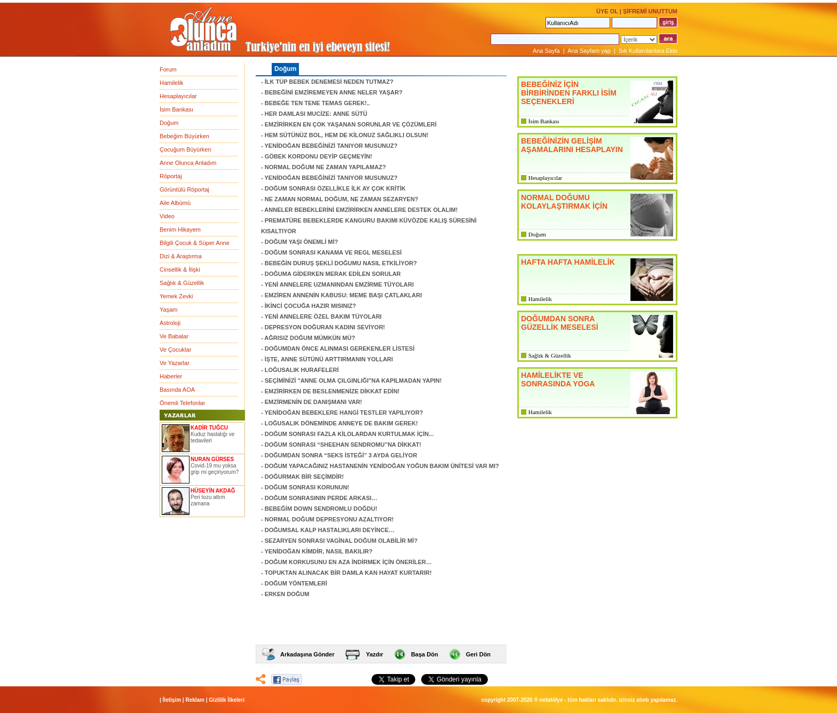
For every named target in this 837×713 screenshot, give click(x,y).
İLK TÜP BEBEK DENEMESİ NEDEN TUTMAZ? (329, 81)
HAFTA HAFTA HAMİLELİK (568, 262)
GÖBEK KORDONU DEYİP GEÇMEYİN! (319, 156)
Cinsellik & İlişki (180, 269)
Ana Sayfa (546, 50)
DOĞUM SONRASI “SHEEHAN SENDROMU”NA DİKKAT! (343, 444)
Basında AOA (177, 389)
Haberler (171, 376)
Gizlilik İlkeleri (226, 700)
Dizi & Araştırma (181, 256)
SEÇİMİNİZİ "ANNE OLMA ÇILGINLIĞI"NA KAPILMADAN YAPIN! (353, 380)
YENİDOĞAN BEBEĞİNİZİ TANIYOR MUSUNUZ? (331, 145)
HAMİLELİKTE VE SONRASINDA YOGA (558, 379)
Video (167, 216)
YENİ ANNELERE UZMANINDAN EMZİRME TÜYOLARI (339, 284)
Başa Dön (424, 654)
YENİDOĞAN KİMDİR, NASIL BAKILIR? (319, 551)
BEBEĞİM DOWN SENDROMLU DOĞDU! (321, 508)
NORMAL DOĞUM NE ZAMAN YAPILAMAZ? (325, 167)
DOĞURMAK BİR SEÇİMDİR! (304, 476)
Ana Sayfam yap (589, 50)
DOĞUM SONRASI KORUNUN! (307, 487)
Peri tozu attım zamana (208, 500)
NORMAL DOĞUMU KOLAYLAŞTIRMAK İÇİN (564, 201)
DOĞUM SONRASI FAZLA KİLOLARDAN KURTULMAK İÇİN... (349, 434)
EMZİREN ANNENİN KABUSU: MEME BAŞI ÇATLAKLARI (343, 295)
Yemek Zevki (176, 296)
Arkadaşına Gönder (307, 654)
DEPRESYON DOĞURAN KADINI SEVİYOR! (325, 327)
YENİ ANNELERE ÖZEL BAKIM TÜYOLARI (323, 316)
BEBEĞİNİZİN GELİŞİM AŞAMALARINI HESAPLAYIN (572, 145)
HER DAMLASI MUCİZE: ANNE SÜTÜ (316, 113)
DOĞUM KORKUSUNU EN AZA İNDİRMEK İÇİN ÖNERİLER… (348, 562)
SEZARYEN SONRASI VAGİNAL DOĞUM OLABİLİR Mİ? (341, 540)
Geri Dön (478, 654)
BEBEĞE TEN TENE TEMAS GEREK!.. (317, 103)
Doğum (169, 123)
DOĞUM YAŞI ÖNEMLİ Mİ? (301, 242)
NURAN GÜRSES (212, 459)
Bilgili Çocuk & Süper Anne (195, 243)
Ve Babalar (174, 336)
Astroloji (170, 323)
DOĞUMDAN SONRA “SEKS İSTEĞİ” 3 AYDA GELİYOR (341, 455)
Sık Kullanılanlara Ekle (648, 50)
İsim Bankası (176, 109)
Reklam (194, 700)
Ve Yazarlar (174, 363)
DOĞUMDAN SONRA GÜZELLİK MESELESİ (559, 322)
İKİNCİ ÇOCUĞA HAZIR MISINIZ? (310, 306)
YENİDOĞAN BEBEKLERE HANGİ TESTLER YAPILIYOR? (344, 412)
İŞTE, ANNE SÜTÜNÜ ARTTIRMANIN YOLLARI (329, 359)
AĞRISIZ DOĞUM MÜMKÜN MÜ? (309, 338)
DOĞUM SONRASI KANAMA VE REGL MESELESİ (333, 252)
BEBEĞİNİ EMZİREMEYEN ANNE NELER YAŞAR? (333, 92)
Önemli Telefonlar (182, 403)
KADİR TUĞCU (209, 428)
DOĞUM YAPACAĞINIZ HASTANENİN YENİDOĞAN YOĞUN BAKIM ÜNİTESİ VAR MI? (382, 466)
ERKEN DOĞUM (287, 594)
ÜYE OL (607, 11)
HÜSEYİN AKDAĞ (213, 491)
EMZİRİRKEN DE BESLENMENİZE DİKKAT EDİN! (332, 391)
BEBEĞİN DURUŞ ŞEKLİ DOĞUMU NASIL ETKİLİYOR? (341, 263)
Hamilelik (172, 83)
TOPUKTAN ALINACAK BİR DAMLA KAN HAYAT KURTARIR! (348, 572)
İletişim (172, 700)
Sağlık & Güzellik (182, 283)
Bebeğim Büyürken (184, 136)
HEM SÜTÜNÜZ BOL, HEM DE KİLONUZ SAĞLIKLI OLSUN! (347, 135)
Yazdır (374, 654)
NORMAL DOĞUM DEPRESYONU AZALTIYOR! (329, 519)
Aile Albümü (175, 203)
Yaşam (168, 309)
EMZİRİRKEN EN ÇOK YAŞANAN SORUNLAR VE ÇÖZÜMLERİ (351, 124)
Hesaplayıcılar (178, 96)
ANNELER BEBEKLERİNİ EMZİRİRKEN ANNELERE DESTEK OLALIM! (360, 210)
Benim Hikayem (180, 229)
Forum (168, 69)
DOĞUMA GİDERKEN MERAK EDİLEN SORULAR (333, 274)
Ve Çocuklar (175, 349)
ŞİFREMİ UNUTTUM (650, 11)
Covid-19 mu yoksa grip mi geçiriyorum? (215, 469)
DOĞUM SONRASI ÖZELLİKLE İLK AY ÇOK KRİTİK (335, 188)
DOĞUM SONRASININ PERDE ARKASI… (321, 498)
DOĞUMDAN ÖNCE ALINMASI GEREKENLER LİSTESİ (340, 348)
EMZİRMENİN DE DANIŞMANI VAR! (313, 402)
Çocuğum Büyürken (185, 149)
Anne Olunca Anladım (188, 163)
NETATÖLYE (551, 700)
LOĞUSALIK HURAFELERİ (302, 370)
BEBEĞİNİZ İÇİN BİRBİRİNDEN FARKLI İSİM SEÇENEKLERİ (569, 93)
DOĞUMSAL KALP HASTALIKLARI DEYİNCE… (329, 530)
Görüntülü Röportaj (184, 189)
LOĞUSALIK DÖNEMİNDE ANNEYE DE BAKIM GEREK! (341, 423)
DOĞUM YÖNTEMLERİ (296, 583)
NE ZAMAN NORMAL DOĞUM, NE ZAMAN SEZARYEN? (341, 199)
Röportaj (171, 176)
